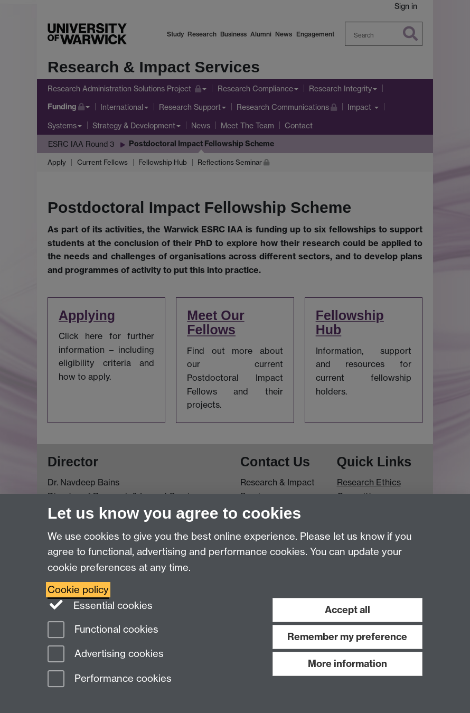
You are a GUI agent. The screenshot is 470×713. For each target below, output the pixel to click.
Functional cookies (103, 630)
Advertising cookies (106, 654)
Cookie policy (78, 590)
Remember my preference (347, 637)
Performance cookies (110, 679)
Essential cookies (100, 605)
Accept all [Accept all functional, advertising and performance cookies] (347, 610)
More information (347, 664)
